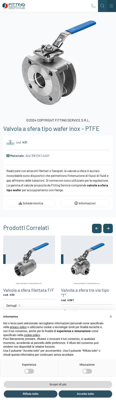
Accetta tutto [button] (85, 393)
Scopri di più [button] (58, 384)
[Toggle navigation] (111, 6)
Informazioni (85, 203)
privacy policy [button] (18, 327)
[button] (97, 228)
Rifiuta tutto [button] (31, 393)
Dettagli (13, 305)
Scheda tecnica (31, 203)
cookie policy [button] (32, 335)
